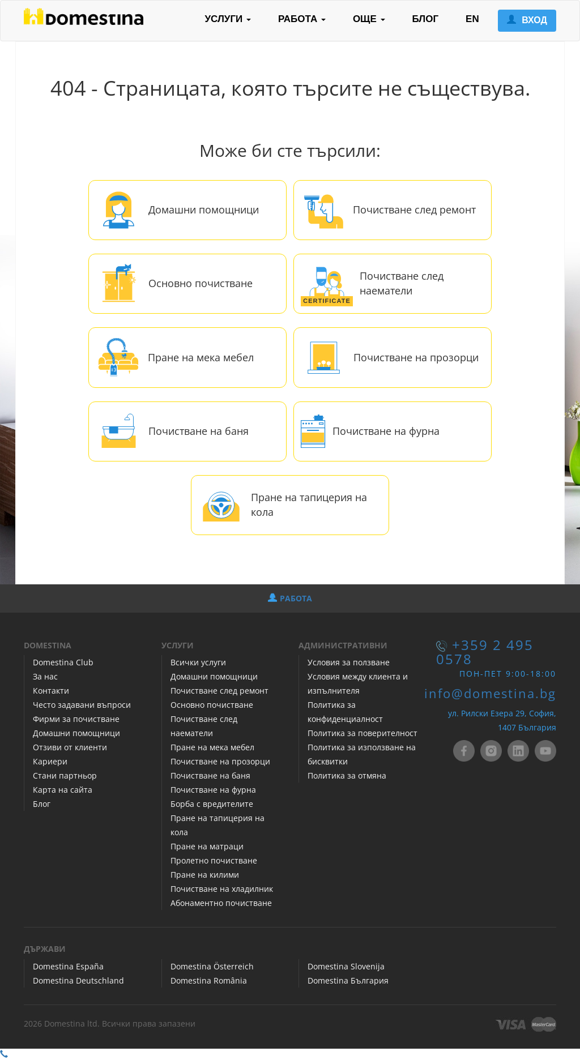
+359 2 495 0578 (485, 652)
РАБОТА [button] (302, 19)
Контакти (51, 690)
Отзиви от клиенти (70, 747)
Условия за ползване (349, 662)
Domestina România (208, 980)
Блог (41, 803)
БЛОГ (425, 19)
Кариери (50, 761)
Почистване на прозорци (416, 357)
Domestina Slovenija (346, 966)
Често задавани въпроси (82, 704)
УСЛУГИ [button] (227, 19)
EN (472, 19)
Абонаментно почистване (221, 902)
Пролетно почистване (213, 860)
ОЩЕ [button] (369, 19)
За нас (45, 676)
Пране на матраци (207, 846)
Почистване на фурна (386, 431)
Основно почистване (200, 283)
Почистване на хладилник (221, 888)
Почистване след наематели (401, 283)
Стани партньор (65, 775)
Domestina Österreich (212, 966)
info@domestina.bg (490, 693)
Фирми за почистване (76, 718)
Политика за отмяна (347, 775)
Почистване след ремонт (414, 209)
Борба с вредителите (211, 803)
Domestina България (348, 980)
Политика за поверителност (362, 733)
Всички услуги (198, 662)
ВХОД (527, 20)
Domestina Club (63, 662)
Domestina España (68, 966)
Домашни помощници (203, 209)
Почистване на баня (198, 431)
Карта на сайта (62, 789)
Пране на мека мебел (201, 357)
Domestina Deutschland (78, 980)
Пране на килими (204, 874)
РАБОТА (290, 598)
